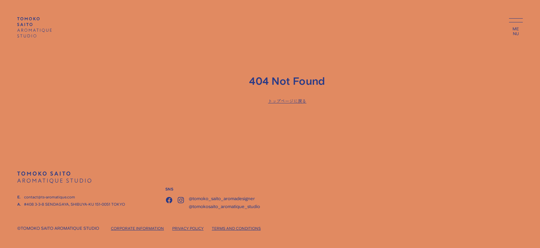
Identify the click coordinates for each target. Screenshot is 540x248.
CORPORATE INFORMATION (137, 228)
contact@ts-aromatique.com (49, 197)
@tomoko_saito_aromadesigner (222, 198)
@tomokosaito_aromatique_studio (224, 206)
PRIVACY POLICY (188, 228)
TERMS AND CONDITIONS (236, 228)
